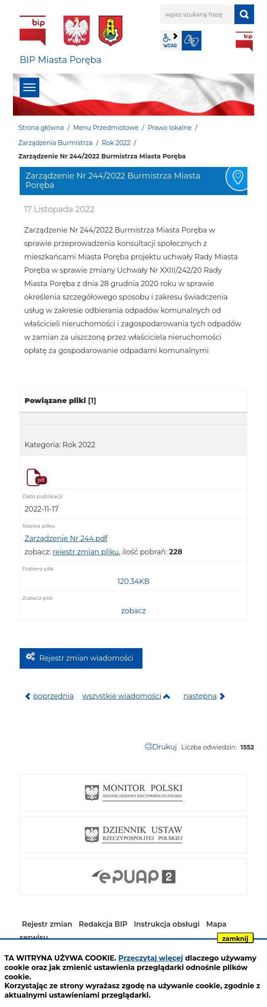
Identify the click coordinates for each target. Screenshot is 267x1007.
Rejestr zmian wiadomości (86, 658)
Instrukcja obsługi (167, 924)
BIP (244, 41)
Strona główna (41, 128)
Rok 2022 (116, 143)
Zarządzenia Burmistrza (55, 143)
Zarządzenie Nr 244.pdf (66, 538)
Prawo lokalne (170, 128)
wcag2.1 (170, 40)
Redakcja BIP (103, 924)
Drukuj (164, 747)
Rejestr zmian (47, 924)
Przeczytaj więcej (150, 958)
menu (29, 87)
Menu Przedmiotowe (106, 128)
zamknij (235, 939)
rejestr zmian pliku (86, 552)
